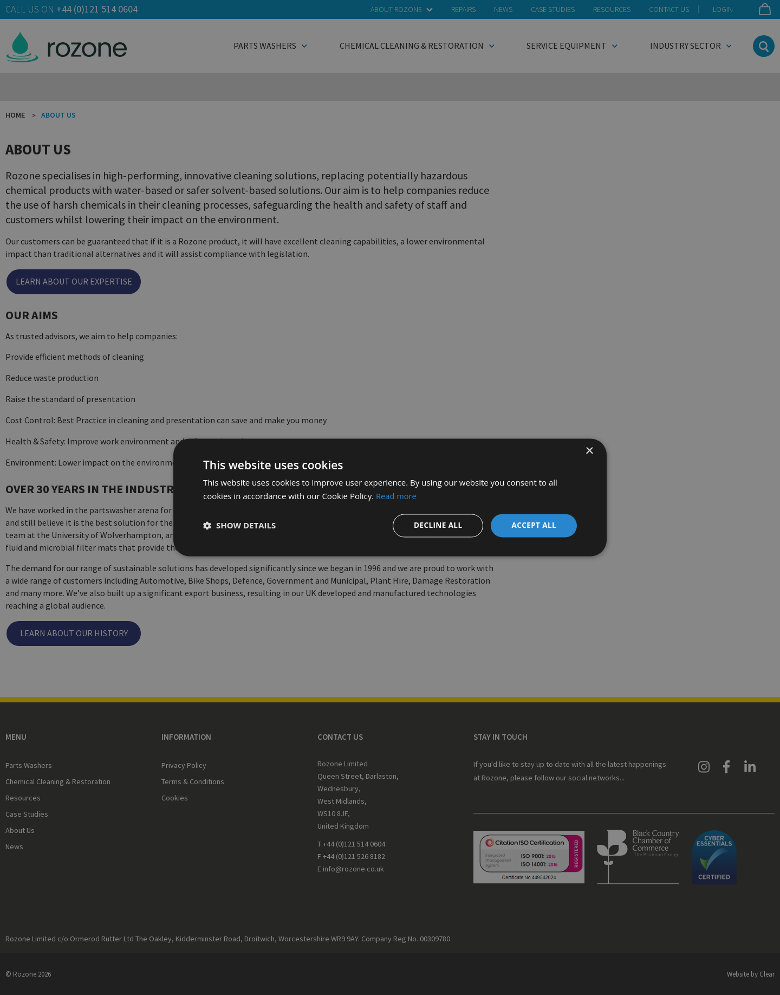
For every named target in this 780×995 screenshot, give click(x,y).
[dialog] (390, 497)
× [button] (589, 451)
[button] (239, 526)
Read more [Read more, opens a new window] (397, 495)
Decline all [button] (435, 525)
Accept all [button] (533, 525)
